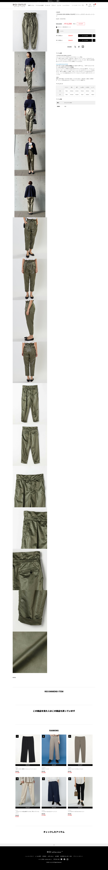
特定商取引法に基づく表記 (66, 856)
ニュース (59, 5)
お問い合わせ (51, 856)
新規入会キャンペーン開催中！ (54, 1)
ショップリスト (65, 5)
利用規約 (44, 856)
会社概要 (57, 856)
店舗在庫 (70, 35)
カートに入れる (85, 35)
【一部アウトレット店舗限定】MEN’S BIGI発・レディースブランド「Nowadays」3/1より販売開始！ (54, 3)
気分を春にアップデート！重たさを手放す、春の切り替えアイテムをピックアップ (54, 2)
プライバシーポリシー (78, 856)
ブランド (54, 5)
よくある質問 (38, 856)
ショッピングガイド (29, 856)
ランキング (47, 5)
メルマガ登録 (45, 859)
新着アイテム (31, 5)
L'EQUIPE (58, 12)
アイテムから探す (40, 5)
